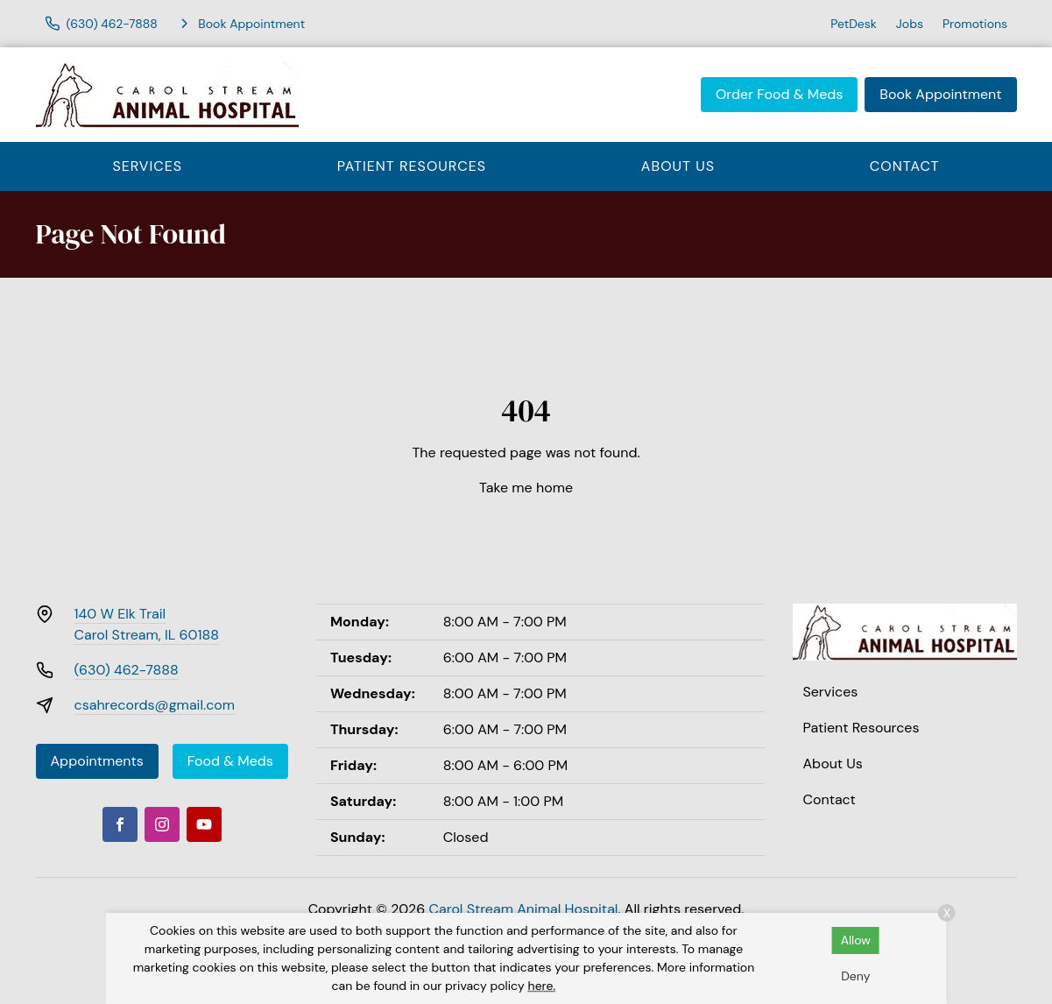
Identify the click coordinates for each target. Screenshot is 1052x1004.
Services (147, 166)
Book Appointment (940, 94)
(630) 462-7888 (126, 670)
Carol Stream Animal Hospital (523, 909)
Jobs (909, 24)
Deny (855, 976)
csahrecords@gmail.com (155, 705)
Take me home (526, 487)
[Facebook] (120, 824)
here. (542, 985)
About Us (678, 166)
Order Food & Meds (779, 94)
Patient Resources (411, 166)
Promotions (975, 24)
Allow (856, 940)
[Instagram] (162, 824)
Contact (905, 166)
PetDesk (853, 24)
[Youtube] (204, 824)
